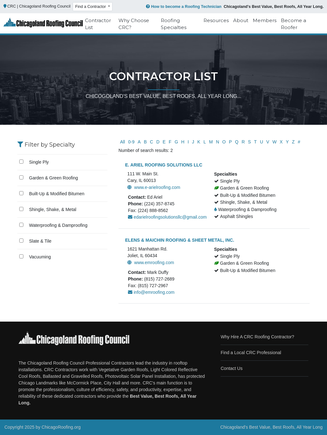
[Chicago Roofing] (43, 24)
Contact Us (231, 368)
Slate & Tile (40, 241)
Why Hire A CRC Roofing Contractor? (257, 336)
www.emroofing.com (150, 262)
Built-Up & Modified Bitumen (56, 193)
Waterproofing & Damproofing (58, 225)
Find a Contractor (91, 6)
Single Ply (39, 162)
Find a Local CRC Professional (251, 352)
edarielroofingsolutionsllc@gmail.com (167, 217)
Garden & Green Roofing (53, 177)
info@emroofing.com (151, 292)
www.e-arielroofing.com (153, 187)
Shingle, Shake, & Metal (52, 209)
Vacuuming (40, 256)
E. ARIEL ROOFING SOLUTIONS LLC (163, 164)
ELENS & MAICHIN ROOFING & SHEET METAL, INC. (179, 240)
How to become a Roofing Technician (183, 6)
